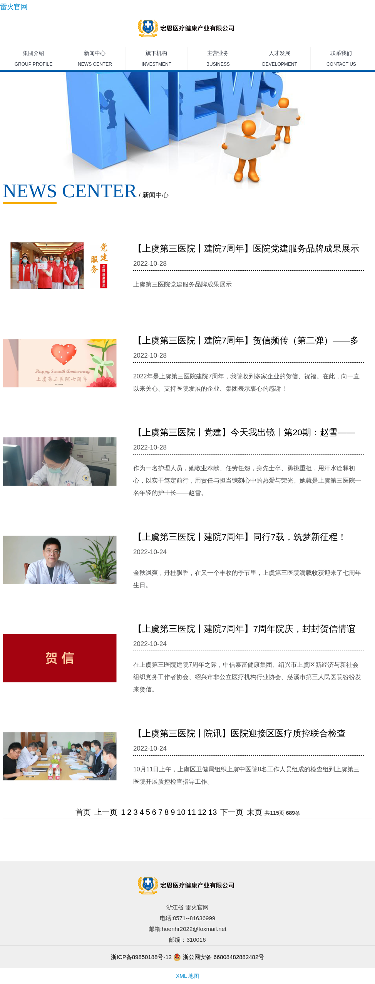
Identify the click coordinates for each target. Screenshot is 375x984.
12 (202, 812)
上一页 (105, 812)
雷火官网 (14, 7)
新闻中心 (95, 60)
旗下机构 (156, 60)
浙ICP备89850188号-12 (141, 957)
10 (181, 812)
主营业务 (218, 60)
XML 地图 (187, 976)
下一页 (231, 812)
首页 (83, 812)
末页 (254, 812)
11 (192, 812)
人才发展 (279, 60)
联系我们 (341, 60)
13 (212, 812)
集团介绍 (33, 60)
